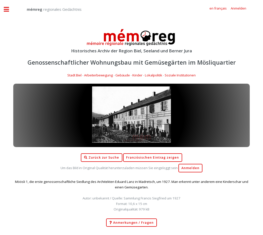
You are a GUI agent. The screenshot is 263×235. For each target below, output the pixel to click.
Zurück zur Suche (101, 157)
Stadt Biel (74, 75)
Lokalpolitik (153, 75)
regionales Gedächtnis (49, 9)
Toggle (9, 9)
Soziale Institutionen (180, 75)
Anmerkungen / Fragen (131, 222)
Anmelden (190, 168)
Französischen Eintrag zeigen (152, 157)
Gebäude (122, 75)
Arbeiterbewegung (98, 75)
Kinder (137, 75)
